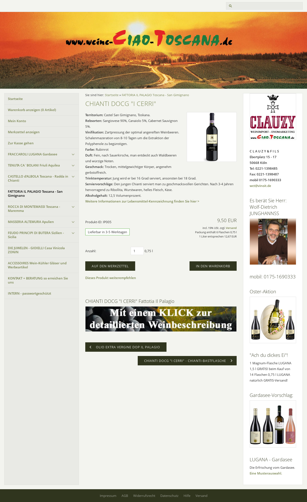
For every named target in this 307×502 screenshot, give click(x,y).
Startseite (15, 99)
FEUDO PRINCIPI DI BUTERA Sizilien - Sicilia (36, 235)
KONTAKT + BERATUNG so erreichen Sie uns (38, 280)
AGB (125, 495)
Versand (231, 228)
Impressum (108, 495)
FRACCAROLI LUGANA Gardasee (32, 154)
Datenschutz (169, 495)
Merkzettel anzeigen (24, 132)
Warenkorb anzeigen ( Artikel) (32, 110)
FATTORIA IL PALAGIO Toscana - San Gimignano (35, 193)
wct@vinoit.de (260, 186)
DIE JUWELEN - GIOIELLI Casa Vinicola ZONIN (36, 250)
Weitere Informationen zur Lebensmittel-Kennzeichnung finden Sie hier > (142, 201)
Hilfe (187, 495)
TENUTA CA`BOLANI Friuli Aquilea (34, 165)
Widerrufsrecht (144, 495)
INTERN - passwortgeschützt (29, 293)
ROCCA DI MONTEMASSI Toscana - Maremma (34, 208)
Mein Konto (17, 121)
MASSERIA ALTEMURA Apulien (31, 222)
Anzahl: (90, 251)
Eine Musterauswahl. (266, 473)
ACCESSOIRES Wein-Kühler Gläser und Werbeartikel (37, 265)
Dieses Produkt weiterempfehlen (110, 278)
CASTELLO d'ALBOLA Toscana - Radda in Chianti (38, 178)
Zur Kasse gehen (21, 143)
